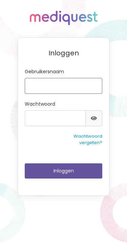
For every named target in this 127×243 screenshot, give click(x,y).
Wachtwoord (40, 104)
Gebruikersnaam (44, 71)
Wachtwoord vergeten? (87, 139)
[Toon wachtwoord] (93, 118)
